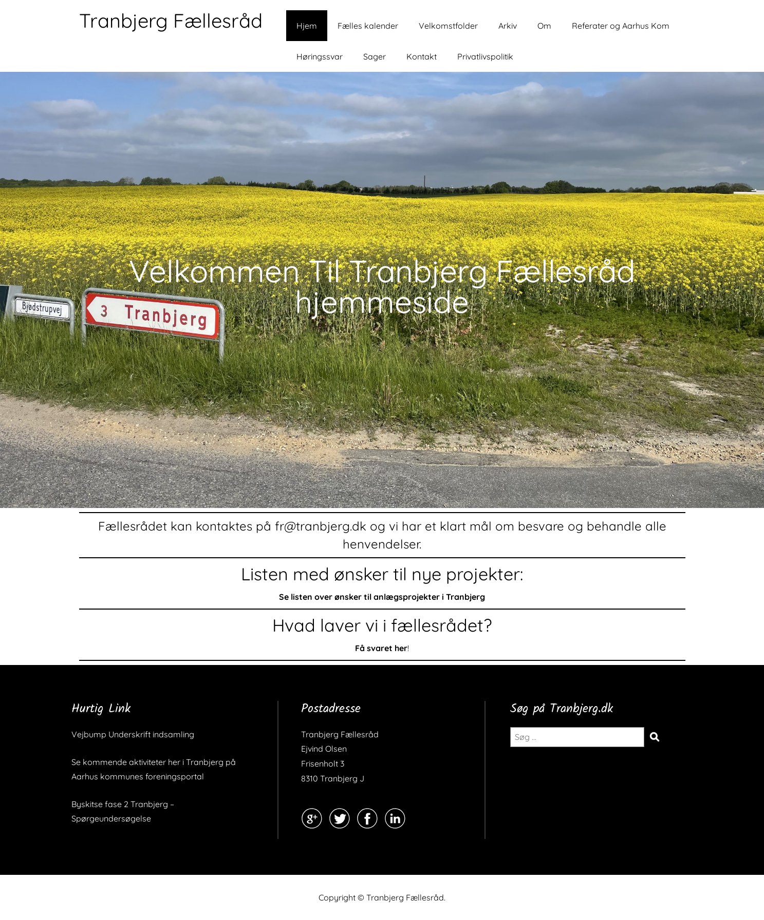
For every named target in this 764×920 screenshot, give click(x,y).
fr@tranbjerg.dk (320, 526)
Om (544, 26)
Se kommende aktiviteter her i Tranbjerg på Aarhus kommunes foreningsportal (153, 769)
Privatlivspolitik (485, 56)
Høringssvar (319, 56)
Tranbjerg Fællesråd (171, 20)
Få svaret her (381, 648)
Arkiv (507, 26)
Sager (374, 56)
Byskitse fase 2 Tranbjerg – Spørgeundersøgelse (122, 811)
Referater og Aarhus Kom (620, 26)
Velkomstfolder (448, 26)
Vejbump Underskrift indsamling (132, 734)
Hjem (306, 26)
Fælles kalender (368, 26)
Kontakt (421, 56)
